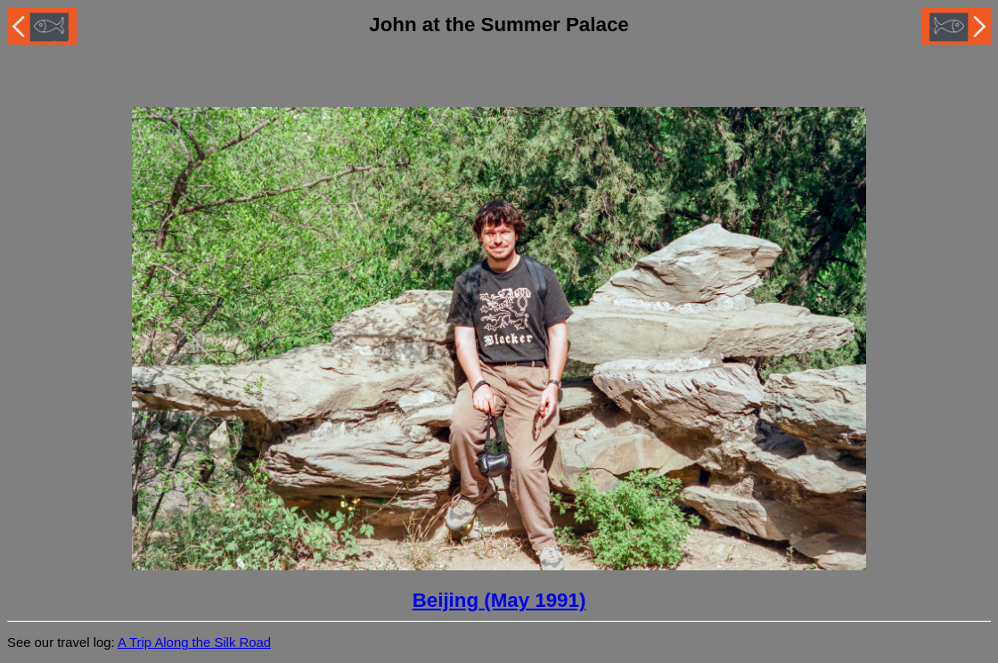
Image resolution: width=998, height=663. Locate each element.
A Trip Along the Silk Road (194, 642)
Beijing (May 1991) (499, 600)
